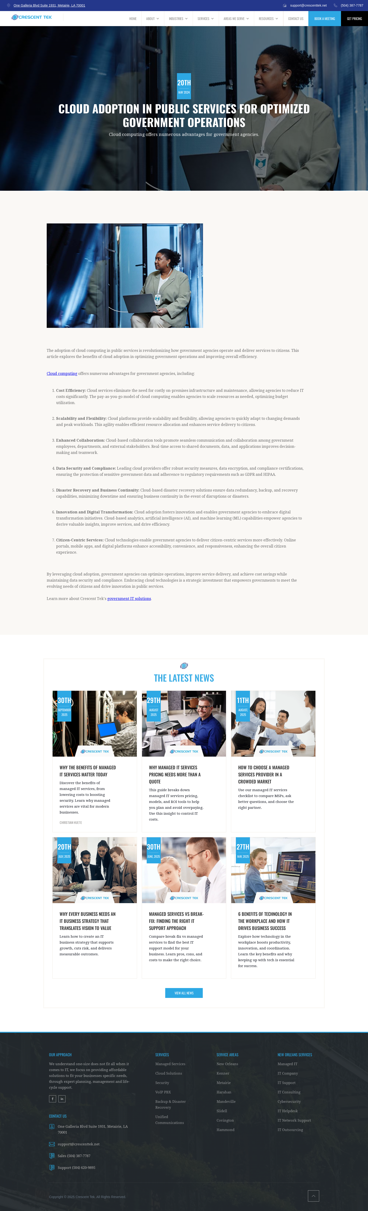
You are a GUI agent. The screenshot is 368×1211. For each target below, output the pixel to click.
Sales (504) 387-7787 (74, 1156)
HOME (133, 18)
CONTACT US (295, 18)
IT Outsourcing (290, 1130)
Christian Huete (71, 822)
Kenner (223, 1073)
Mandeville (226, 1102)
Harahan (224, 1092)
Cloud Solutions (168, 1073)
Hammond (225, 1130)
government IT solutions (129, 598)
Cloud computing (62, 373)
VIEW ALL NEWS (184, 992)
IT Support (286, 1083)
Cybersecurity (289, 1102)
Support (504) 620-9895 (76, 1168)
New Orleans (227, 1064)
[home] (31, 17)
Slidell (222, 1111)
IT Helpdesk (288, 1111)
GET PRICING (354, 18)
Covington (225, 1120)
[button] (153, 18)
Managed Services (170, 1064)
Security (162, 1083)
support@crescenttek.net (79, 1144)
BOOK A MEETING (324, 18)
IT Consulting (289, 1092)
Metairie (224, 1083)
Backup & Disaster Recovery (170, 1105)
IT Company (288, 1073)
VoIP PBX (163, 1092)
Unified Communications (169, 1120)
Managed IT (287, 1064)
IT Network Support (294, 1120)
